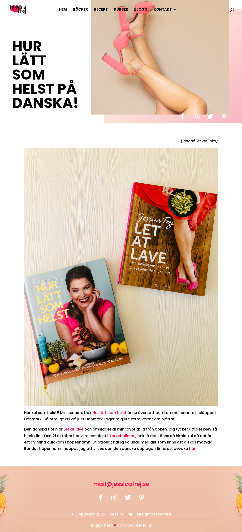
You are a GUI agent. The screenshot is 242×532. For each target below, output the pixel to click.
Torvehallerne (122, 436)
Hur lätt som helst (109, 412)
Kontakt (163, 10)
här (192, 448)
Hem (63, 10)
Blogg (140, 10)
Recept (101, 10)
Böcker (80, 10)
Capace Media (137, 525)
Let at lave (73, 429)
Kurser (121, 10)
